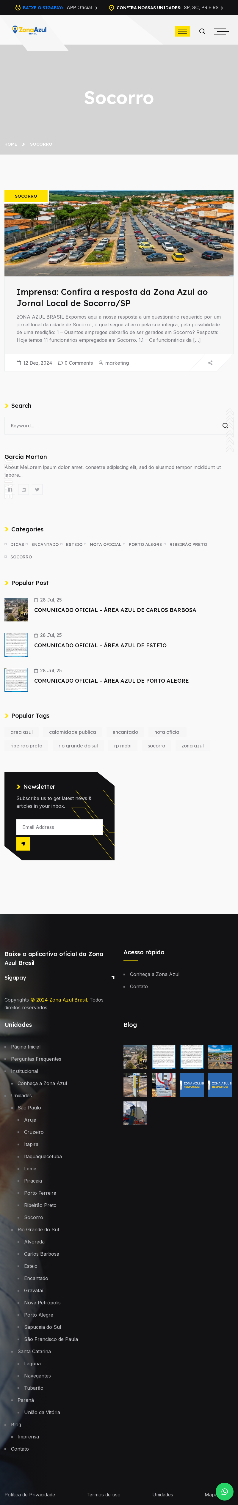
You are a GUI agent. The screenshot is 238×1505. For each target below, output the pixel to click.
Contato (139, 986)
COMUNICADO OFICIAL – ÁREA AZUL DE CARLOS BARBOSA (115, 610)
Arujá (30, 1120)
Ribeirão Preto (188, 544)
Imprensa (28, 1437)
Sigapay (15, 977)
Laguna (32, 1364)
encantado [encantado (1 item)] (125, 732)
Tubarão (33, 1388)
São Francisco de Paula (51, 1339)
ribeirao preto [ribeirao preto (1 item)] (26, 746)
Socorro (41, 144)
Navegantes (37, 1376)
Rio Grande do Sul (38, 1229)
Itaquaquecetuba (43, 1156)
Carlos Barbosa (41, 1254)
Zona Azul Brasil (68, 1000)
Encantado (45, 544)
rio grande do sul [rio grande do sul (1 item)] (78, 746)
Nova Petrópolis (42, 1303)
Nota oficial (105, 544)
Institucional (24, 1071)
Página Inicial (25, 1047)
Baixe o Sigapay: (60, 7)
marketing (117, 363)
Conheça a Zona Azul (154, 974)
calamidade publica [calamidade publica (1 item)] (72, 732)
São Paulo (29, 1108)
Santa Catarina (34, 1351)
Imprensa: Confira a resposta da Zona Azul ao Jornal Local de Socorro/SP (112, 297)
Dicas (17, 544)
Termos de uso (103, 1495)
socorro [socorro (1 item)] (156, 746)
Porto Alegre (145, 544)
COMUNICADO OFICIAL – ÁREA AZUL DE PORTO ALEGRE (111, 680)
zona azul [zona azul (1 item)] (192, 746)
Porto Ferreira (40, 1193)
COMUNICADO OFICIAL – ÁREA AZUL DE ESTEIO (100, 645)
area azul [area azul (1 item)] (21, 732)
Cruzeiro (34, 1132)
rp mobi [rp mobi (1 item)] (122, 746)
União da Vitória (42, 1412)
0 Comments (79, 363)
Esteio (74, 544)
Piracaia (33, 1181)
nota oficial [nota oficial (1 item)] (167, 732)
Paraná (26, 1400)
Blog (16, 1424)
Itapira (31, 1144)
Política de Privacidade (29, 1495)
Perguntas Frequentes (36, 1059)
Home (12, 144)
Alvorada (34, 1242)
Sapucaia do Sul (42, 1327)
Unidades (21, 1095)
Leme (30, 1169)
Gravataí (33, 1290)
